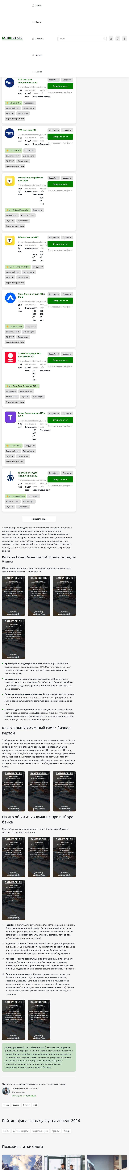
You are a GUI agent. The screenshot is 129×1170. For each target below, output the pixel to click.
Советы (16, 1105)
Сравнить (67, 80)
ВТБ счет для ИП (27, 130)
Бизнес (37, 72)
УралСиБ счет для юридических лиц (27, 474)
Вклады (37, 55)
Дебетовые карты (20, 1131)
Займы (37, 5)
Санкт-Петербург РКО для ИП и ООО (29, 355)
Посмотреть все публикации (24, 1096)
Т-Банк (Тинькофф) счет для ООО (30, 179)
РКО (35, 1105)
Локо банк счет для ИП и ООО (31, 295)
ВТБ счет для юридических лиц (27, 81)
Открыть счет (60, 86)
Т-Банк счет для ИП (28, 237)
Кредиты (38, 39)
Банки (6, 1105)
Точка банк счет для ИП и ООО (31, 414)
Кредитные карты (40, 1131)
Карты (36, 22)
